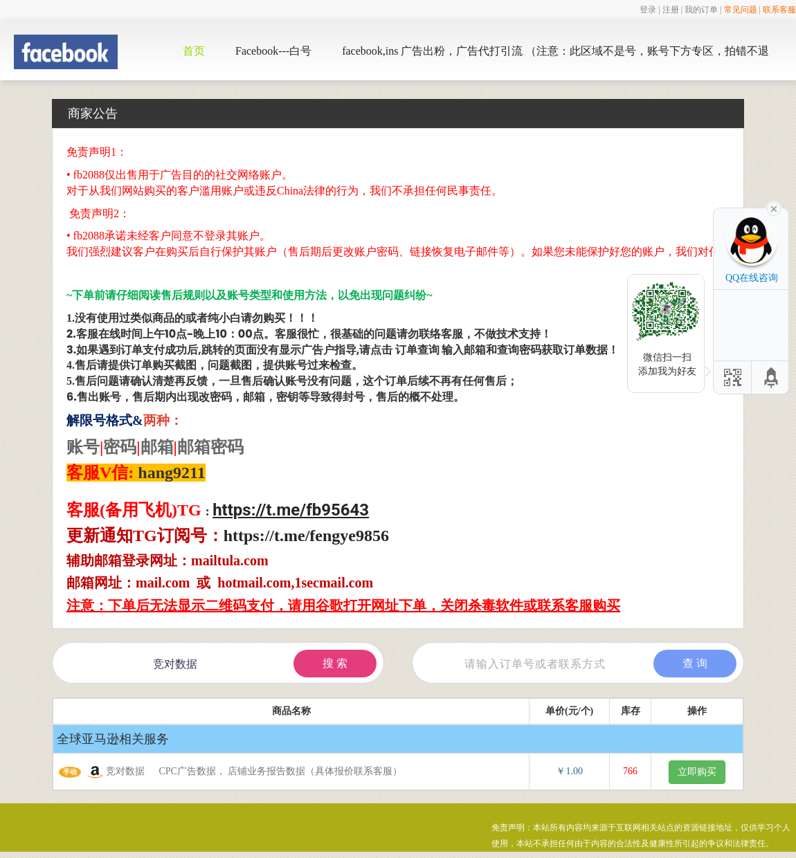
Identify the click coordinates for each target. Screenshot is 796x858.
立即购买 (697, 772)
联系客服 (779, 10)
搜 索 (335, 663)
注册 (670, 10)
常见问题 (740, 10)
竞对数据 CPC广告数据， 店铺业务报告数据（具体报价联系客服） (230, 772)
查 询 (694, 663)
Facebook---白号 (273, 51)
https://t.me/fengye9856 (306, 536)
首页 (194, 51)
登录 (648, 10)
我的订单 (701, 10)
